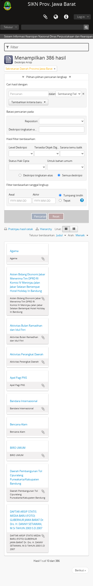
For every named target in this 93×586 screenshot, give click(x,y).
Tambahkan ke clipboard (43, 259)
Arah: (71, 235)
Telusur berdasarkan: (42, 235)
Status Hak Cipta (19, 161)
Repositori (31, 121)
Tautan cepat (66, 17)
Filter (12, 47)
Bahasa (56, 17)
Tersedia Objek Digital (46, 147)
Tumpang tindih (71, 195)
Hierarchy (44, 229)
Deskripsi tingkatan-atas (23, 129)
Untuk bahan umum (59, 161)
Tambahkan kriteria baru (28, 102)
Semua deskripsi (70, 175)
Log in (81, 17)
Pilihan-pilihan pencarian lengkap (46, 77)
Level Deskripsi (18, 147)
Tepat (64, 200)
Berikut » (80, 570)
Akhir (36, 194)
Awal (11, 194)
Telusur (8, 27)
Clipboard (45, 17)
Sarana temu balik (71, 147)
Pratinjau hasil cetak (18, 229)
